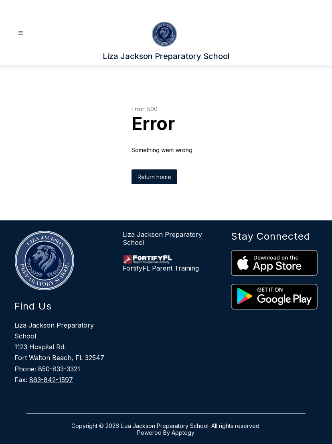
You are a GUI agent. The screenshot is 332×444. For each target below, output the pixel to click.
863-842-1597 (51, 380)
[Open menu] (20, 33)
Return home (154, 176)
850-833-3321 (59, 369)
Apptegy (183, 432)
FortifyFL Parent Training (161, 268)
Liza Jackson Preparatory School (162, 238)
